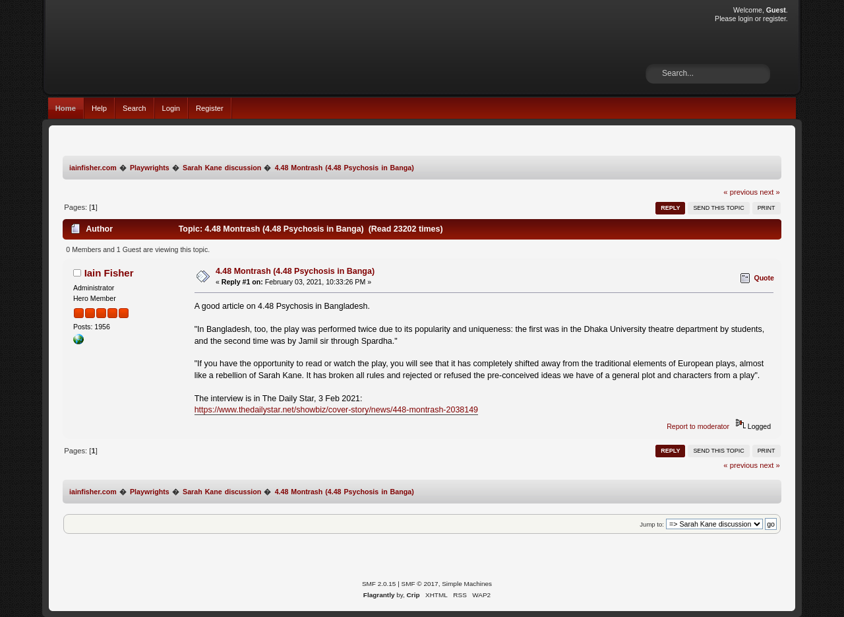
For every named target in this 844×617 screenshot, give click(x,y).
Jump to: (652, 524)
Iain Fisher (109, 272)
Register (210, 108)
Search (134, 108)
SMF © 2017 (420, 583)
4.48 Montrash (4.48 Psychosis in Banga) (295, 271)
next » (770, 192)
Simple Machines (467, 583)
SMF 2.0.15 (379, 583)
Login (171, 108)
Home (65, 108)
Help (99, 108)
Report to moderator (698, 426)
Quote (764, 278)
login (745, 18)
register (774, 18)
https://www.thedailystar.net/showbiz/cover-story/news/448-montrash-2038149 (336, 409)
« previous (740, 192)
